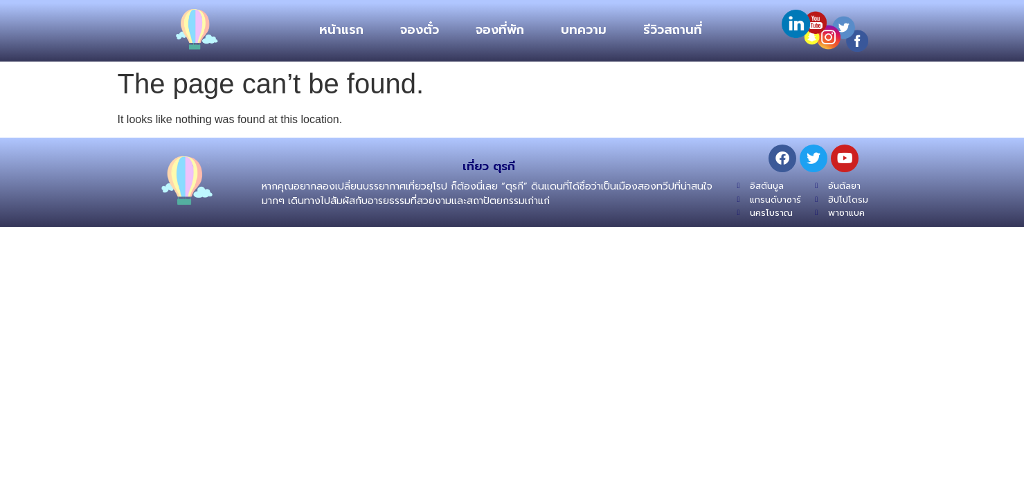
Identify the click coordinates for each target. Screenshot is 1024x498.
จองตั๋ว (419, 29)
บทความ (584, 29)
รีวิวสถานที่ (672, 29)
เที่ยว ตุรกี (488, 166)
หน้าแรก (341, 29)
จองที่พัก (500, 29)
